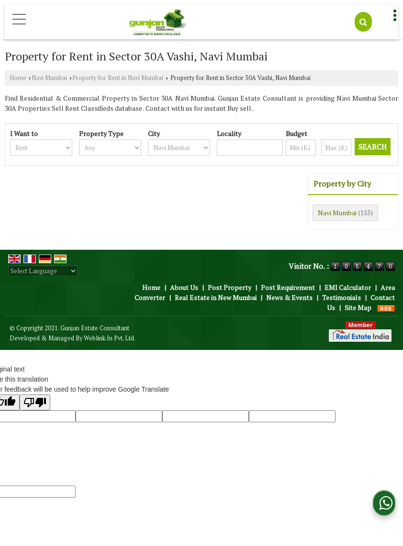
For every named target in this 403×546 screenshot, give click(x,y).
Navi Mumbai (49, 78)
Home (18, 78)
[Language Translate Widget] (43, 271)
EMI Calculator (348, 287)
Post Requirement (288, 287)
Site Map (358, 307)
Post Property (229, 287)
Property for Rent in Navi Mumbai (117, 78)
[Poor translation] (35, 402)
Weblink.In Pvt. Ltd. (109, 338)
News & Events (289, 297)
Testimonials (341, 297)
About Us (184, 287)
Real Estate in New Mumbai (216, 297)
